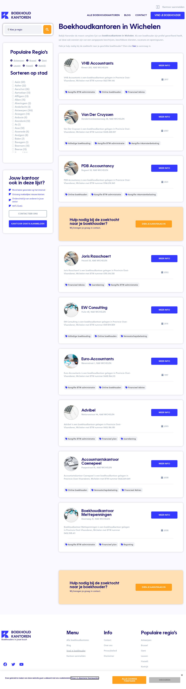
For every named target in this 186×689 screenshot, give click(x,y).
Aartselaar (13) (22, 92)
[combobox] (23, 29)
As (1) (18, 124)
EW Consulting (94, 308)
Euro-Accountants (97, 359)
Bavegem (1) (21, 142)
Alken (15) (20, 99)
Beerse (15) (21, 149)
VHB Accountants (97, 63)
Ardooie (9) (21, 117)
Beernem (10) (22, 145)
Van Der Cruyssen (97, 115)
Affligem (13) (22, 96)
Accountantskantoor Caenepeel (100, 461)
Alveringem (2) (23, 103)
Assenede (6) (22, 131)
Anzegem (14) (22, 113)
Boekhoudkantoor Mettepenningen (97, 513)
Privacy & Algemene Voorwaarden (85, 678)
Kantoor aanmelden (173, 7)
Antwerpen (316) (24, 110)
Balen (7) (19, 138)
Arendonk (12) (22, 121)
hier (134, 45)
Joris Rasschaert (96, 256)
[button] (182, 675)
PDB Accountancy (97, 166)
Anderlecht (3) (23, 106)
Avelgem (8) (21, 135)
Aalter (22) (20, 85)
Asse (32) (19, 128)
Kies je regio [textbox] (16, 29)
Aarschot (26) (22, 89)
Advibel (88, 410)
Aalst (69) (20, 82)
